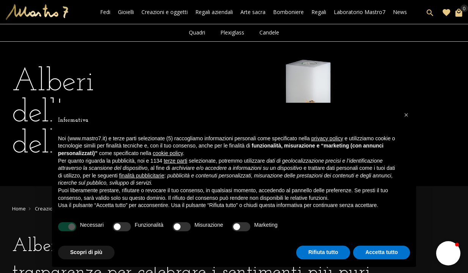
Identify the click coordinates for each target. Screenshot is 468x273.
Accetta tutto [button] (381, 252)
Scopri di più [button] (86, 252)
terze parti (175, 161)
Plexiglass (232, 32)
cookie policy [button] (168, 153)
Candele (269, 32)
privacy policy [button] (327, 138)
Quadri (197, 32)
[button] (448, 253)
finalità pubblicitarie (141, 176)
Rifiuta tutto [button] (323, 252)
